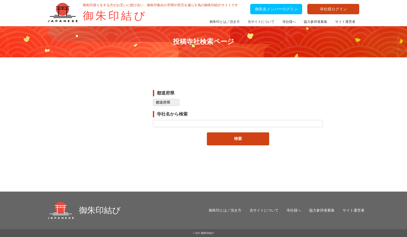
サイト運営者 (345, 22)
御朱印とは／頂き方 (224, 22)
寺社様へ (289, 22)
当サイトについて (261, 22)
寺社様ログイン (333, 9)
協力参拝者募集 (315, 22)
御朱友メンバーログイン (276, 9)
